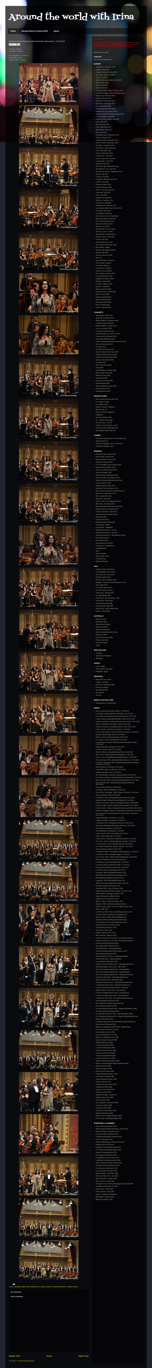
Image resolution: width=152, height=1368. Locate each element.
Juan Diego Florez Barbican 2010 (107, 946)
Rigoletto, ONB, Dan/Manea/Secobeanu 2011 (111, 920)
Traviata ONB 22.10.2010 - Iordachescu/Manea (112, 956)
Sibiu (97, 551)
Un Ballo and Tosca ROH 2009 (106, 1084)
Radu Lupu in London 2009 (105, 1181)
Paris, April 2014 (101, 132)
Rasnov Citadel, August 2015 (106, 459)
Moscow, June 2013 (102, 164)
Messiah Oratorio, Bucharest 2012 (107, 1131)
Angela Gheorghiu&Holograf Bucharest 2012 (111, 341)
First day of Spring (102, 687)
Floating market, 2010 (103, 577)
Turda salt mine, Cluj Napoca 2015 (107, 478)
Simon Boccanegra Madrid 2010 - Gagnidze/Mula (113, 972)
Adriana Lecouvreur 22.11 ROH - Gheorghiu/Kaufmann (114, 940)
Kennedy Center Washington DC (107, 428)
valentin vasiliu (72, 1287)
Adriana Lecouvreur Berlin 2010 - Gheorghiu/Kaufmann (114, 964)
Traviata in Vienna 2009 (104, 1105)
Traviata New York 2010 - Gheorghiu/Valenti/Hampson (114, 998)
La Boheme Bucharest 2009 (105, 1048)
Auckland (99, 653)
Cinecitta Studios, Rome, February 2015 (109, 90)
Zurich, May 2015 (102, 85)
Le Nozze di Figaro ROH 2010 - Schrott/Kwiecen (112, 995)
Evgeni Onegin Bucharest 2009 (106, 1040)
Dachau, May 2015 (102, 83)
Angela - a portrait (102, 682)
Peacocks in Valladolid (103, 203)
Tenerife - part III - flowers (104, 231)
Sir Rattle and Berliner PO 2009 (106, 1186)
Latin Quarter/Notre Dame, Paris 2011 (109, 208)
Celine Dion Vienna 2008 (104, 381)
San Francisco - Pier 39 (104, 423)
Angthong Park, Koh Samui (105, 569)
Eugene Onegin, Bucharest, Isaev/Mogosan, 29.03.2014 (115, 800)
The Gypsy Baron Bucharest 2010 (107, 1011)
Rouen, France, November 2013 (107, 143)
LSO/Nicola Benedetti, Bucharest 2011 (109, 1137)
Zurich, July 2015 (101, 77)
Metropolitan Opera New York (106, 430)
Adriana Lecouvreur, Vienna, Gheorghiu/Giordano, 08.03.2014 (117, 803)
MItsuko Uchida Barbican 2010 (106, 1152)
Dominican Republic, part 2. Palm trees (109, 443)
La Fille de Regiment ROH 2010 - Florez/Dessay (112, 993)
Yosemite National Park (104, 417)
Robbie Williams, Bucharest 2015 (107, 320)
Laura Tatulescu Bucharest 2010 (107, 961)
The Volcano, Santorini (103, 263)
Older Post (83, 1356)
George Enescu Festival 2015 (34, 31)
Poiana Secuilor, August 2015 (106, 454)
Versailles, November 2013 (105, 145)
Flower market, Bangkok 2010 (106, 580)
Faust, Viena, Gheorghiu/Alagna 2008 (108, 1118)
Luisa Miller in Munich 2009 (105, 1076)
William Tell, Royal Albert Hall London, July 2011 (112, 883)
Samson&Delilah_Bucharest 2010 (107, 1001)
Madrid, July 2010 (102, 252)
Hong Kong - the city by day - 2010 (107, 598)
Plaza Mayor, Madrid (103, 247)
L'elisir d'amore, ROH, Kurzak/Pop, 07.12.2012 (112, 833)
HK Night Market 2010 (103, 595)
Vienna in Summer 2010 (104, 255)
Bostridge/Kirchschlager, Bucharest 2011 (110, 878)
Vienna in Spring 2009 (103, 297)
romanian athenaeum (59, 1287)
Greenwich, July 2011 (103, 192)
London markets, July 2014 (105, 116)
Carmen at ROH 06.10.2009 (105, 1053)
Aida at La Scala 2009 (103, 1092)
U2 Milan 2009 (101, 362)
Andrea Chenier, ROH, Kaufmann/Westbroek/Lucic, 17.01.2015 (117, 760)
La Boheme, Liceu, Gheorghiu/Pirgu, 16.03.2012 (112, 862)
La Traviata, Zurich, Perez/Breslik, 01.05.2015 (111, 740)
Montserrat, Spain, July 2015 (105, 75)
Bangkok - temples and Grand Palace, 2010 (111, 582)
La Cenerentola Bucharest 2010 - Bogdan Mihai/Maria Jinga (116, 1008)
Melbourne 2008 (101, 635)
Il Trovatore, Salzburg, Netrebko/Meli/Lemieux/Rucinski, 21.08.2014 (119, 777)
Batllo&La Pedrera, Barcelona (106, 218)
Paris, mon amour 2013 (104, 328)
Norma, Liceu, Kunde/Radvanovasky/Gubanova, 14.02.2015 (116, 757)
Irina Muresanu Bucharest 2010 (106, 1168)
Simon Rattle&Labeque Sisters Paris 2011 (110, 1142)
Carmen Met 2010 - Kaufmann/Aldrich (109, 959)
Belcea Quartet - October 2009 (106, 1178)
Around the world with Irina (71, 17)
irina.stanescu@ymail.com (103, 59)
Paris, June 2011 (101, 195)
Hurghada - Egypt (102, 671)
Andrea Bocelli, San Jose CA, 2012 (108, 334)
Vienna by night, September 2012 (107, 166)
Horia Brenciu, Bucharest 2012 (106, 336)
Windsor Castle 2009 (103, 281)
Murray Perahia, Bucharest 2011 (107, 1134)
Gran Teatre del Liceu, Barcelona (107, 216)
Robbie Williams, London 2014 (106, 326)
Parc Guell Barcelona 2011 (105, 221)
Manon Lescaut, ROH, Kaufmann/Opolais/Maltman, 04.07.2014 (117, 780)
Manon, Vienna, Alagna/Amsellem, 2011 (109, 901)
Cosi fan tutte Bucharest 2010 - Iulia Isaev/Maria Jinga (114, 1014)
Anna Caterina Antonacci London (107, 1029)
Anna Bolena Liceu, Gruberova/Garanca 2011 (111, 922)
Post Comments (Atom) (26, 1361)
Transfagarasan (101, 548)
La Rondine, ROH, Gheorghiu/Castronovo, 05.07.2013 (114, 823)
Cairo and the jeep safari (104, 669)
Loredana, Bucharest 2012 (105, 331)
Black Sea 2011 (101, 517)
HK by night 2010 (102, 585)
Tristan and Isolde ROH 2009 (106, 1055)
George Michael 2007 (103, 391)
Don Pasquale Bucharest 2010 (106, 1006)
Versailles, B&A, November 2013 (107, 140)
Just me (98, 695)
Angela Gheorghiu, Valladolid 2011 (107, 896)
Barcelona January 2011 (104, 224)
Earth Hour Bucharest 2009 (105, 685)
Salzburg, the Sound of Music (106, 109)
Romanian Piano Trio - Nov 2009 (107, 1176)
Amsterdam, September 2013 (106, 148)
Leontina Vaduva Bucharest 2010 (107, 943)
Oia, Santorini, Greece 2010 (105, 273)
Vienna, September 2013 (104, 153)
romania (48, 1287)
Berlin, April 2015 (101, 88)
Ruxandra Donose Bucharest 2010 (107, 1165)
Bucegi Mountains (102, 540)
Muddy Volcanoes (102, 561)
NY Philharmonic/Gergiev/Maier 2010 (108, 1150)
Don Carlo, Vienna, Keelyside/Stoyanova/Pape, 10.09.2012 (116, 841)
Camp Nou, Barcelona (103, 211)
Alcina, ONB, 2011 (102, 909)
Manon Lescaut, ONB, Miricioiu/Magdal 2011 (111, 917)
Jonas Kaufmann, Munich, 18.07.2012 (109, 849)
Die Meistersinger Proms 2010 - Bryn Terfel (110, 967)
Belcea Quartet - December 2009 (107, 1173)
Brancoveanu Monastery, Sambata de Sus (110, 491)
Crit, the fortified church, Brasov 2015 (108, 465)
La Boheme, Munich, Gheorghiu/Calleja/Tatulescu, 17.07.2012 (117, 852)
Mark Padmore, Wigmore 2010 (106, 935)
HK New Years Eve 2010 (104, 590)
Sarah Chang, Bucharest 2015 (106, 1126)
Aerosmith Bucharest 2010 (105, 349)
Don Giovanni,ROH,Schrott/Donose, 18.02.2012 (112, 867)
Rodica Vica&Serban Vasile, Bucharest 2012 (111, 859)
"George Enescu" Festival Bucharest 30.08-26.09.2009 (114, 1184)
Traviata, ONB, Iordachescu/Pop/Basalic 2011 (111, 914)
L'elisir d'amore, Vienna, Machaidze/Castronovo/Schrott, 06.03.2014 (119, 808)
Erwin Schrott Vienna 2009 (105, 1071)
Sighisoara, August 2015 (104, 462)
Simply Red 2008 (101, 378)
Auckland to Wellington (103, 656)
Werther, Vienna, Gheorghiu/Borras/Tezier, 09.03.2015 (114, 752)
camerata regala (20, 1287)
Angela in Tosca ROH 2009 (105, 1089)
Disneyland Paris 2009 (103, 302)
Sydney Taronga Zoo (103, 629)
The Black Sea (101, 559)
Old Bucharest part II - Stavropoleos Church (111, 535)
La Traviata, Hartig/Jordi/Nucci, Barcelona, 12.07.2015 (114, 713)
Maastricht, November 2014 (105, 103)
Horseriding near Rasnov (104, 543)
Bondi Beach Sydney (103, 624)
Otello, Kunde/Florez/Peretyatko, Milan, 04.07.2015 (113, 724)
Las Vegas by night (102, 402)
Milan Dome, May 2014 (104, 130)
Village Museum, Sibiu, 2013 (105, 485)
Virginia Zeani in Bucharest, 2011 (107, 899)
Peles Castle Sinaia (102, 556)
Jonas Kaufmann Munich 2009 (106, 1079)
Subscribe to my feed (101, 52)
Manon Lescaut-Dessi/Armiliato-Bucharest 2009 (112, 1063)
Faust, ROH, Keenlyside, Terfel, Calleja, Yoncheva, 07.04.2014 (117, 792)
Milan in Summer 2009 (103, 289)
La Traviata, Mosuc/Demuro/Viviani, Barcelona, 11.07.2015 (116, 716)
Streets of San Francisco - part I (107, 425)
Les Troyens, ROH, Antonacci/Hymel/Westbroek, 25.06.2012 (116, 857)
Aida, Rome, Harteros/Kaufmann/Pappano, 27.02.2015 (114, 755)
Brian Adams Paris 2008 (104, 373)
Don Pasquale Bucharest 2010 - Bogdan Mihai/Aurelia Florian (117, 1016)
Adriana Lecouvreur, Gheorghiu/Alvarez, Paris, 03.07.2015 (116, 727)
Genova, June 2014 (102, 124)
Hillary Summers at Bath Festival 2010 (109, 1163)
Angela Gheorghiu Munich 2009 (106, 1074)
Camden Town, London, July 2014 (107, 119)
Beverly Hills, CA (101, 409)
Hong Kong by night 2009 (104, 606)
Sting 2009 (99, 368)
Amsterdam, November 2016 (105, 67)
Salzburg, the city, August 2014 (106, 111)
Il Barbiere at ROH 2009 (104, 1087)
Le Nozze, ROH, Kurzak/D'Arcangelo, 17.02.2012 (113, 865)
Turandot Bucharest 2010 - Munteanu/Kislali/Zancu (113, 985)
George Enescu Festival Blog (106, 703)
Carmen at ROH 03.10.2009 (105, 1058)
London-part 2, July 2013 (104, 156)
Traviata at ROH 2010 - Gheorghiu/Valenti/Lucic (112, 977)
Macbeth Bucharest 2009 (104, 1042)
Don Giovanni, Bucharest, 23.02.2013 (108, 828)
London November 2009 (104, 276)
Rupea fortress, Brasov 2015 (105, 467)
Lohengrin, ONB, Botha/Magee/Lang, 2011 (110, 880)
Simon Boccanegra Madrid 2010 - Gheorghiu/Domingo (114, 974)
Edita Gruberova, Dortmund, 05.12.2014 (109, 767)
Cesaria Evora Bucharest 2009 (106, 357)
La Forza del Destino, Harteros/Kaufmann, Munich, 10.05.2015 (117, 732)
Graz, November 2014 (103, 106)
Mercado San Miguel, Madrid (105, 250)
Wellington (99, 658)
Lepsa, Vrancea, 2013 (103, 483)
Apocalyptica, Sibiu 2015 (104, 315)
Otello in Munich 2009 (103, 1082)
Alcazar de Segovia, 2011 (104, 200)
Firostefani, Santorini (103, 265)
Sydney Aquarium (102, 627)
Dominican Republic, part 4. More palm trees (111, 438)
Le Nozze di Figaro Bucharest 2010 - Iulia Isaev (112, 987)
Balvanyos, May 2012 (103, 498)
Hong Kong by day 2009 (104, 603)
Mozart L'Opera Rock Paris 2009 (107, 352)
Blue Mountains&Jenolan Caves (107, 632)
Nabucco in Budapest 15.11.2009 (107, 1037)
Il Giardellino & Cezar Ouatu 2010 (107, 1157)
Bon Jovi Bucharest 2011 (104, 344)
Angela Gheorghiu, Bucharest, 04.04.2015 (110, 747)
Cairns (98, 645)
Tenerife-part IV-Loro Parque (105, 229)
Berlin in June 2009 (102, 294)
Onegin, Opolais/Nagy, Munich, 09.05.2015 (110, 734)
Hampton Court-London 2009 (106, 292)
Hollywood (99, 415)
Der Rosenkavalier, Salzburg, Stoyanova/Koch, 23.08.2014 (116, 775)
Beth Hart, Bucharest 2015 (105, 318)
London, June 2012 (102, 182)
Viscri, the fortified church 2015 (106, 470)
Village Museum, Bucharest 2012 (107, 509)
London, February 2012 (104, 187)
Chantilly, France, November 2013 (107, 135)
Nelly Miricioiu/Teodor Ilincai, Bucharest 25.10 (111, 875)
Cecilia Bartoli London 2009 (105, 1032)
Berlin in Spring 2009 (103, 300)
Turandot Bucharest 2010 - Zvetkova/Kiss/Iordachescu (114, 982)
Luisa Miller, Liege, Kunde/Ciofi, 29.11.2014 (111, 769)
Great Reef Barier (102, 642)
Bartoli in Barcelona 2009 (104, 1113)
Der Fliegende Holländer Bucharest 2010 (110, 1003)
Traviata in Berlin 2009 (103, 1108)
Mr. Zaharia (100, 692)
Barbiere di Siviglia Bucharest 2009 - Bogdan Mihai (113, 1027)
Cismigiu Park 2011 (102, 519)
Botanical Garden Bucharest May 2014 (109, 480)
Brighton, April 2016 (102, 69)
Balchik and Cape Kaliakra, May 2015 (108, 80)
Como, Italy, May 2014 (103, 127)
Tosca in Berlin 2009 (103, 1100)
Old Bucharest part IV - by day (106, 530)
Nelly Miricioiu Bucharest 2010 (106, 954)
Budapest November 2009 (105, 279)
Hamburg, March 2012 (103, 184)
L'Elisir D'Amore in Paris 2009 (106, 1050)
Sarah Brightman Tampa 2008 (106, 370)
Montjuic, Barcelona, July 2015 (106, 72)
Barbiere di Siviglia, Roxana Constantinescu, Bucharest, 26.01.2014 (119, 810)
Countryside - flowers (103, 525)
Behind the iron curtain (103, 679)
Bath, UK (99, 258)
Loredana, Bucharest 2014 (105, 323)
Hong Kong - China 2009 (104, 600)
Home (13, 31)
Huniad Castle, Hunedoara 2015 (107, 475)
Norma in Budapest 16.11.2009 (106, 1035)
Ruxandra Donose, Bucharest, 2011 (108, 886)
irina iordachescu (32, 1287)
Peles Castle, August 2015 (105, 457)
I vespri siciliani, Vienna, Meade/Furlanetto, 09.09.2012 (114, 844)
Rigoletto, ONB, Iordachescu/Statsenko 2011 (111, 904)
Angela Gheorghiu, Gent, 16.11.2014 (108, 772)
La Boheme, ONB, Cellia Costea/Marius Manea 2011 (114, 912)
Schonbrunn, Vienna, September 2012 (109, 171)
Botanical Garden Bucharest (105, 522)
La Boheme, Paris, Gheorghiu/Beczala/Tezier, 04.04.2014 (115, 797)
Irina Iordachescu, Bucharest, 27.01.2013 (110, 831)
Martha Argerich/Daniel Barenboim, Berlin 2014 (112, 1129)
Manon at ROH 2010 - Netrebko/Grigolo (109, 980)
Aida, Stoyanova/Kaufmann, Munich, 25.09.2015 (112, 711)
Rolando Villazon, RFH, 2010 (106, 933)
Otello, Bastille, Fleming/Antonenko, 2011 (110, 893)
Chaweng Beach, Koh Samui (105, 572)
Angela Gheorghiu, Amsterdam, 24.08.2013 (110, 820)
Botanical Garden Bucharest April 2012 (109, 506)
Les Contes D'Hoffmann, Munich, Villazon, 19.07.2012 (114, 846)
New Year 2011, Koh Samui (105, 574)
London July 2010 (102, 239)
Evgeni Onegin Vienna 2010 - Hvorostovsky (111, 990)
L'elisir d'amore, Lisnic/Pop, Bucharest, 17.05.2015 (113, 729)
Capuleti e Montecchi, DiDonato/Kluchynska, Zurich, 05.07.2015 (118, 721)
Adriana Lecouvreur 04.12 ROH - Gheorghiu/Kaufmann (114, 938)
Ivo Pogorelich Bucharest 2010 (106, 1155)
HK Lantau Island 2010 (103, 587)
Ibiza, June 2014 (101, 122)
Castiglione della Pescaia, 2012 (106, 179)
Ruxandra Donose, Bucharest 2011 (108, 925)
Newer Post (14, 1356)
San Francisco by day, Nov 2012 (107, 399)
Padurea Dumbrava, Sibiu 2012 (106, 512)
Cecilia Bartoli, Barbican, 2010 (106, 927)
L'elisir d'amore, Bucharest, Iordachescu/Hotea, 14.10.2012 (116, 839)
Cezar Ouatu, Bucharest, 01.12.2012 (108, 836)
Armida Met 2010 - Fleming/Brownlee (108, 948)
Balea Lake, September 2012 (106, 493)
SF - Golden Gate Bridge (104, 420)
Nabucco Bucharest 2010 (104, 1019)
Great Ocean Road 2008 (104, 637)
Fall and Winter (101, 553)
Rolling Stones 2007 (102, 388)
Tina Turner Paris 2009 (103, 365)
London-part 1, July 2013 (104, 161)
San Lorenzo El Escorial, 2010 (106, 245)
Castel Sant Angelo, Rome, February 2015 (110, 93)
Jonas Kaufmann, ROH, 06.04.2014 (108, 795)
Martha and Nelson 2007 (104, 1199)
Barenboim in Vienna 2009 (105, 1197)
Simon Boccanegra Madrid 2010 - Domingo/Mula (112, 969)
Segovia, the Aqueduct (103, 198)
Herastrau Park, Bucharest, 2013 (107, 488)
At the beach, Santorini (103, 268)
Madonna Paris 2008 (103, 375)
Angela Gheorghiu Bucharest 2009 (107, 1061)
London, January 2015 (103, 98)
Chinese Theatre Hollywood (105, 412)
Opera (56, 31)
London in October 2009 (104, 284)
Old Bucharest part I (102, 538)
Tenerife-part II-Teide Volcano (106, 234)
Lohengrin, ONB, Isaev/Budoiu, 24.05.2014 (110, 790)
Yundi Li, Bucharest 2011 (104, 1139)
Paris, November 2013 (103, 150)
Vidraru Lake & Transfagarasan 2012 (108, 501)
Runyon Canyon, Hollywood (105, 407)
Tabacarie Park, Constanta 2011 (107, 514)
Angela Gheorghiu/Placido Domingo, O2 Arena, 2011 (114, 891)
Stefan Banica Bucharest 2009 (106, 354)
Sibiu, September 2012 (103, 496)
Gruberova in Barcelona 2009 (106, 1110)
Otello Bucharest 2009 (103, 1066)
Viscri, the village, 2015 (104, 472)
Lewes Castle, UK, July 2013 (105, 158)
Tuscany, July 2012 (102, 177)
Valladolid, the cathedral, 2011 (106, 205)
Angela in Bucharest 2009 (104, 1097)
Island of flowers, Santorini (105, 260)
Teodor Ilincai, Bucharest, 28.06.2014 (108, 787)
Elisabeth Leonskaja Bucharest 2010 (108, 1147)
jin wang (42, 1287)
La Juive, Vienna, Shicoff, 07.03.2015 (108, 749)
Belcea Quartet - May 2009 (105, 1191)
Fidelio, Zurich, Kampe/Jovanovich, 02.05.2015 (112, 737)
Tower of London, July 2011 (105, 190)
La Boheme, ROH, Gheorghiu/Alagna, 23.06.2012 (113, 854)
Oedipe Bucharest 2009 (104, 1069)
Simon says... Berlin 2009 (104, 1189)
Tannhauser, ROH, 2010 (104, 930)
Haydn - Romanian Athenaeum (106, 1194)
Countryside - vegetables (104, 527)
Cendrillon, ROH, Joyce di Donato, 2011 (109, 888)
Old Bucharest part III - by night (106, 532)
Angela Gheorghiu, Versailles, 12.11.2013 (110, 818)
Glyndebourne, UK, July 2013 (106, 169)
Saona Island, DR (102, 441)
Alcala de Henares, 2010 (104, 242)
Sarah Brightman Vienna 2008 (106, 386)
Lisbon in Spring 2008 (103, 307)
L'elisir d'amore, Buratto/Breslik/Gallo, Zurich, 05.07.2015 (115, 719)
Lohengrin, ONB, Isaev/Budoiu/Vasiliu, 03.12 (111, 872)
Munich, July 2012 (102, 174)
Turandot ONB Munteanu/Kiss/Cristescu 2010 (111, 951)
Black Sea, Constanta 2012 (105, 504)
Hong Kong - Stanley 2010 (105, 593)
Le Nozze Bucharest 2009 (105, 1045)
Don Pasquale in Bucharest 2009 (107, 1102)
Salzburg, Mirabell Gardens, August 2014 (110, 114)
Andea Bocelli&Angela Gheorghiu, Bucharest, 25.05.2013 (115, 825)
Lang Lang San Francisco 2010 (106, 1171)
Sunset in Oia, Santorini (104, 271)
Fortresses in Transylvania (105, 546)
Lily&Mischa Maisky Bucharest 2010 (108, 1160)
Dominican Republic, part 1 (105, 446)
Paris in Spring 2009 (103, 305)
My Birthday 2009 (102, 690)
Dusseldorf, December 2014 (105, 101)
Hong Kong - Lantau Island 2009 (107, 608)
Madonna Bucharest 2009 (104, 360)
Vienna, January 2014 (103, 137)
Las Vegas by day (102, 404)
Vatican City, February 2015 (105, 96)
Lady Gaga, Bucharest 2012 (105, 339)
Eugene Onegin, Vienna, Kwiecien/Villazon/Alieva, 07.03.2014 (117, 805)
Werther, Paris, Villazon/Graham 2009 (109, 1116)
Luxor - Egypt (100, 666)
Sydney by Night (101, 622)
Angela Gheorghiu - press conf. (106, 1095)
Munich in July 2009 (102, 286)
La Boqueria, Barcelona (104, 213)
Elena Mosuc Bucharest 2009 (106, 1024)
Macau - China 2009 (103, 611)
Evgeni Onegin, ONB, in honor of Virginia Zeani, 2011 (114, 906)
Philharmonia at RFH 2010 (105, 1144)
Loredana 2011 (101, 347)
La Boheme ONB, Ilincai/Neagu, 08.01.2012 (111, 870)
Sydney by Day (101, 619)
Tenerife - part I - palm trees (105, 237)
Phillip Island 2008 (102, 640)
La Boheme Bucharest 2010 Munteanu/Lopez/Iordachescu (116, 1022)
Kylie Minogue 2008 (102, 383)
